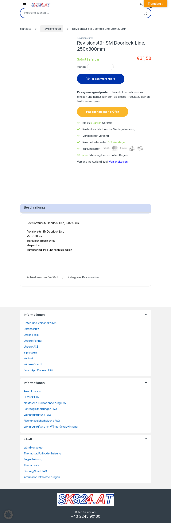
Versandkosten (118, 161)
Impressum (30, 352)
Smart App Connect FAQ (38, 370)
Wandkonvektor (34, 447)
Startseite (26, 28)
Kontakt (28, 358)
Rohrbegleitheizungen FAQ (40, 408)
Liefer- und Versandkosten (40, 323)
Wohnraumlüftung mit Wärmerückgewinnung (51, 426)
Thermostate (31, 465)
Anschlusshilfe (32, 391)
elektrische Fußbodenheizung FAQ (45, 403)
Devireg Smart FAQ (35, 471)
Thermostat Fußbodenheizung (42, 453)
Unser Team (31, 334)
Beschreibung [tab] (34, 207)
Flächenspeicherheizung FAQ (42, 420)
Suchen (145, 13)
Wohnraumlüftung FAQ (37, 414)
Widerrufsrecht (33, 364)
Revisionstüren (52, 28)
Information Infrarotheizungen (42, 477)
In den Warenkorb (103, 78)
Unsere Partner (33, 340)
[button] (8, 514)
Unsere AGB (31, 346)
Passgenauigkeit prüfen (102, 111)
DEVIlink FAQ (31, 397)
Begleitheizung (33, 459)
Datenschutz (31, 328)
